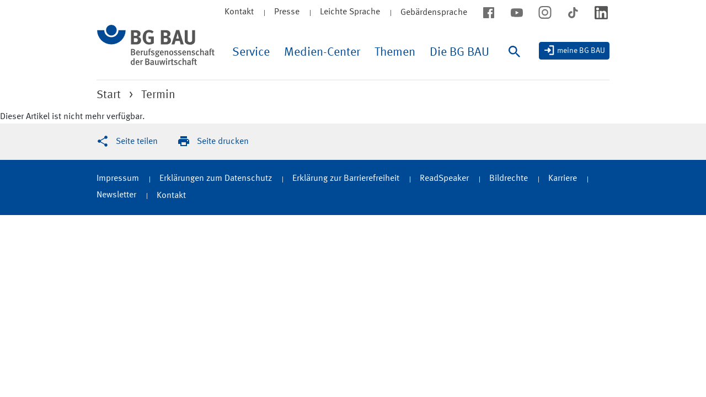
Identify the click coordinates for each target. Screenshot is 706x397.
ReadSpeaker (444, 178)
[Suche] (517, 62)
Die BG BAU (459, 52)
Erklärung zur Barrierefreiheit (345, 178)
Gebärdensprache (433, 12)
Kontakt (239, 12)
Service (251, 52)
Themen (395, 52)
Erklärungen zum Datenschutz (215, 178)
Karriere (562, 178)
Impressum (118, 178)
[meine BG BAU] (574, 51)
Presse (286, 12)
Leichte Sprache (350, 12)
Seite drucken (223, 141)
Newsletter (116, 195)
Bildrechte (508, 178)
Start (109, 95)
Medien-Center (322, 52)
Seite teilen (137, 141)
